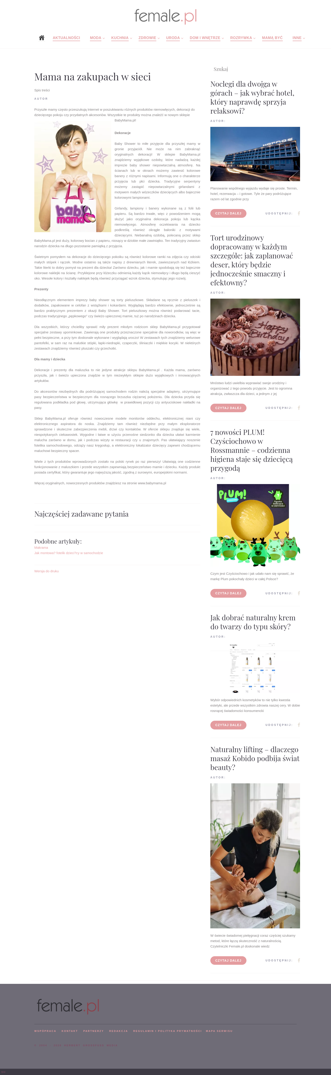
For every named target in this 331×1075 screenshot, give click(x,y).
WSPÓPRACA (45, 1031)
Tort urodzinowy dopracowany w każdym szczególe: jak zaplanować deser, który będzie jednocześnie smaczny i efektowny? (251, 260)
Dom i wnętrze (205, 38)
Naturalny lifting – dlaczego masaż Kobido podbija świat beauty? (254, 758)
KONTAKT (70, 1031)
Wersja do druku (46, 571)
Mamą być (272, 38)
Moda (95, 38)
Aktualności (66, 38)
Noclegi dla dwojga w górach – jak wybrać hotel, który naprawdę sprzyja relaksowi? (252, 97)
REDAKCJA (118, 1031)
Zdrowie (147, 38)
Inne (297, 38)
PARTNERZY (93, 1031)
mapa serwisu (219, 1031)
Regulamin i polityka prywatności (167, 1031)
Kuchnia (119, 38)
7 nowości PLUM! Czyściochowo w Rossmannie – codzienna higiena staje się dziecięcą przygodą (251, 450)
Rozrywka (241, 38)
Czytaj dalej (228, 213)
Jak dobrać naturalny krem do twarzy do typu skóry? (253, 621)
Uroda (173, 38)
